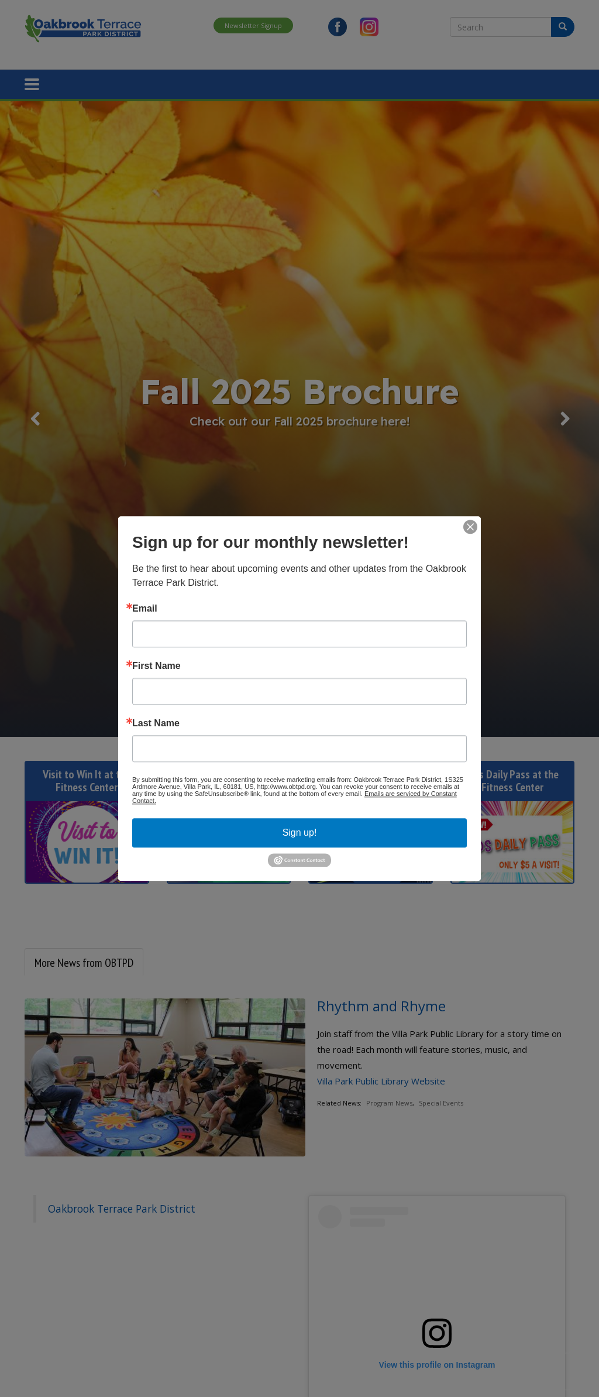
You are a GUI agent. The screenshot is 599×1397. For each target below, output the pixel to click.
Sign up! (300, 832)
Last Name (156, 723)
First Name (156, 666)
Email (144, 608)
